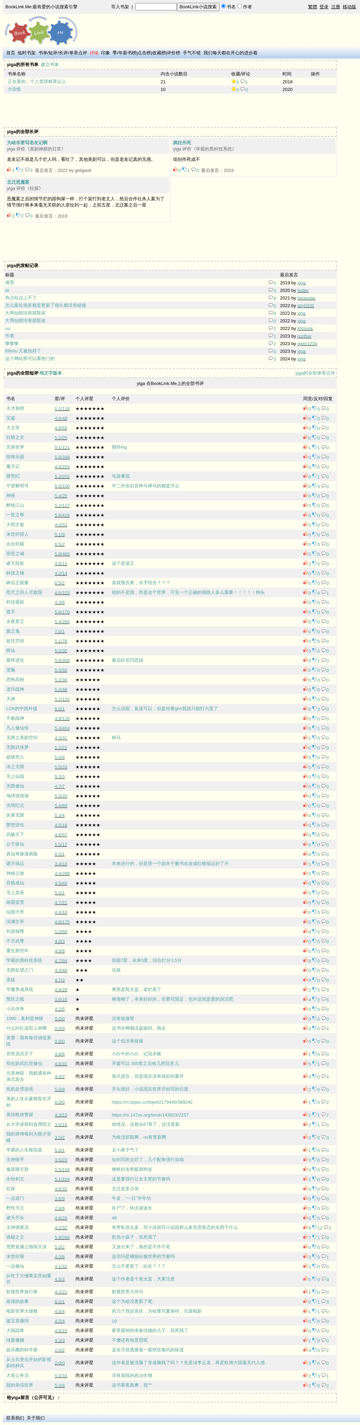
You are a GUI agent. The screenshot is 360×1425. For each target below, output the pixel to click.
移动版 (349, 6)
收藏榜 (159, 52)
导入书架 (120, 6)
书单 (42, 52)
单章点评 (78, 52)
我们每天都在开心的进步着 (231, 52)
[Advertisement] (131, 110)
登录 (324, 6)
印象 (105, 52)
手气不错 (192, 52)
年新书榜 (127, 52)
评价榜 (173, 52)
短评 (52, 52)
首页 (10, 52)
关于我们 (36, 1418)
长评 (63, 52)
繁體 (312, 6)
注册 (335, 6)
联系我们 (15, 1418)
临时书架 (27, 52)
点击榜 (144, 52)
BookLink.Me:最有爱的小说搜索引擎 (42, 6)
